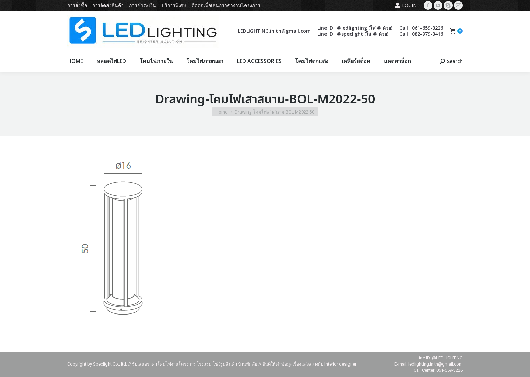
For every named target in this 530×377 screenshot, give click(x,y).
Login (406, 5)
